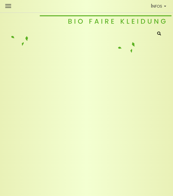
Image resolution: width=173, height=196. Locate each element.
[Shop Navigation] (8, 6)
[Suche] (159, 34)
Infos (160, 7)
